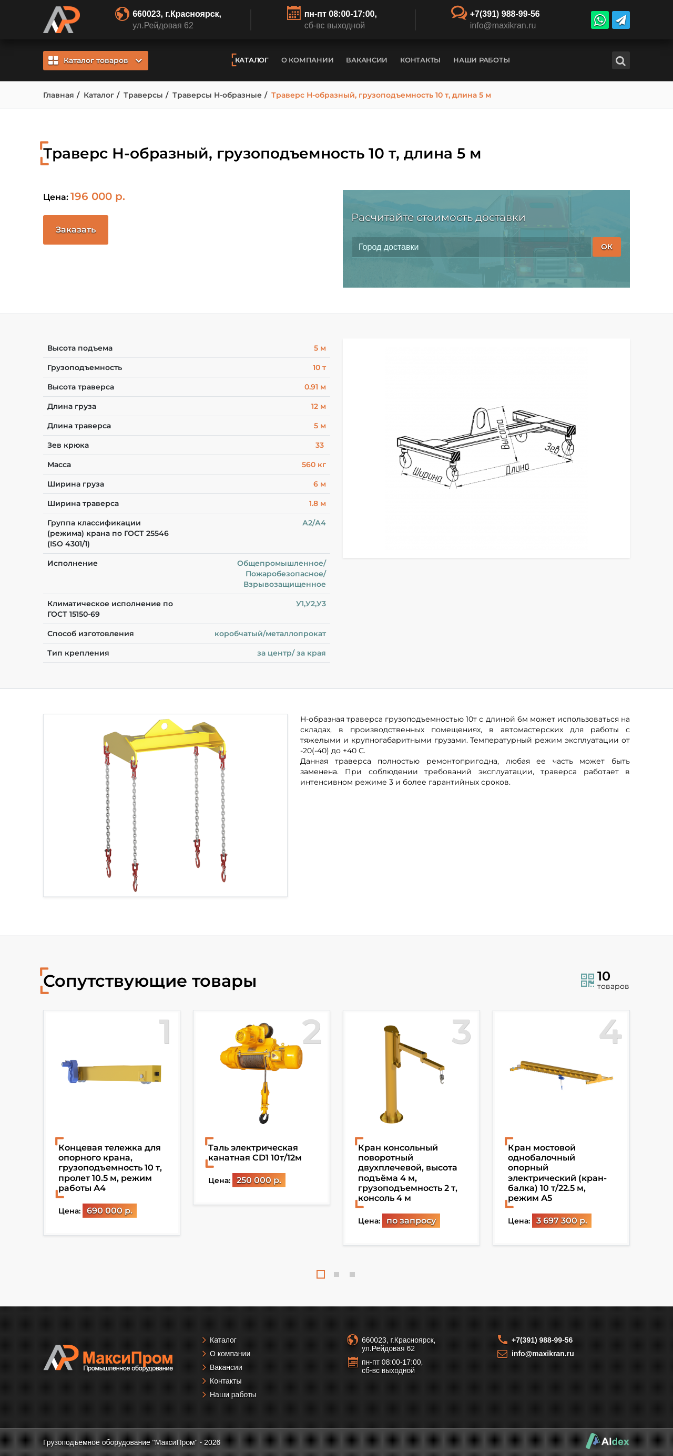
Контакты (420, 60)
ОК (607, 246)
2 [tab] (336, 1274)
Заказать (76, 230)
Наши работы (481, 60)
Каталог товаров (95, 60)
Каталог (252, 60)
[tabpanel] (112, 1123)
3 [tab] (352, 1274)
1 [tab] (320, 1274)
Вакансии (367, 60)
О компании (307, 60)
